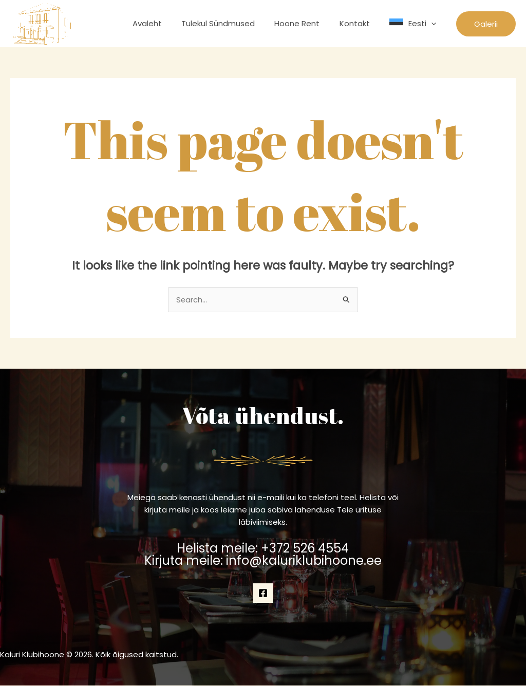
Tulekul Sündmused (233, 23)
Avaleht (166, 23)
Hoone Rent (307, 23)
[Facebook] (263, 593)
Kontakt (361, 23)
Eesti (424, 24)
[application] (433, 24)
